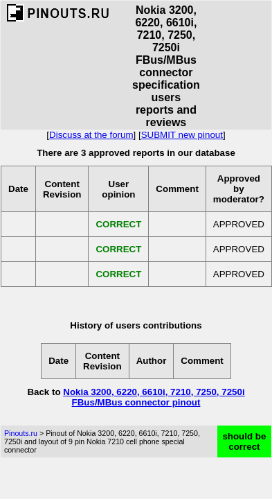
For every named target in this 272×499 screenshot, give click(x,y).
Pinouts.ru (20, 433)
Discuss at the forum (91, 135)
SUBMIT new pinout (182, 135)
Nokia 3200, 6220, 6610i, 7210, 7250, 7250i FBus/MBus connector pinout (153, 397)
